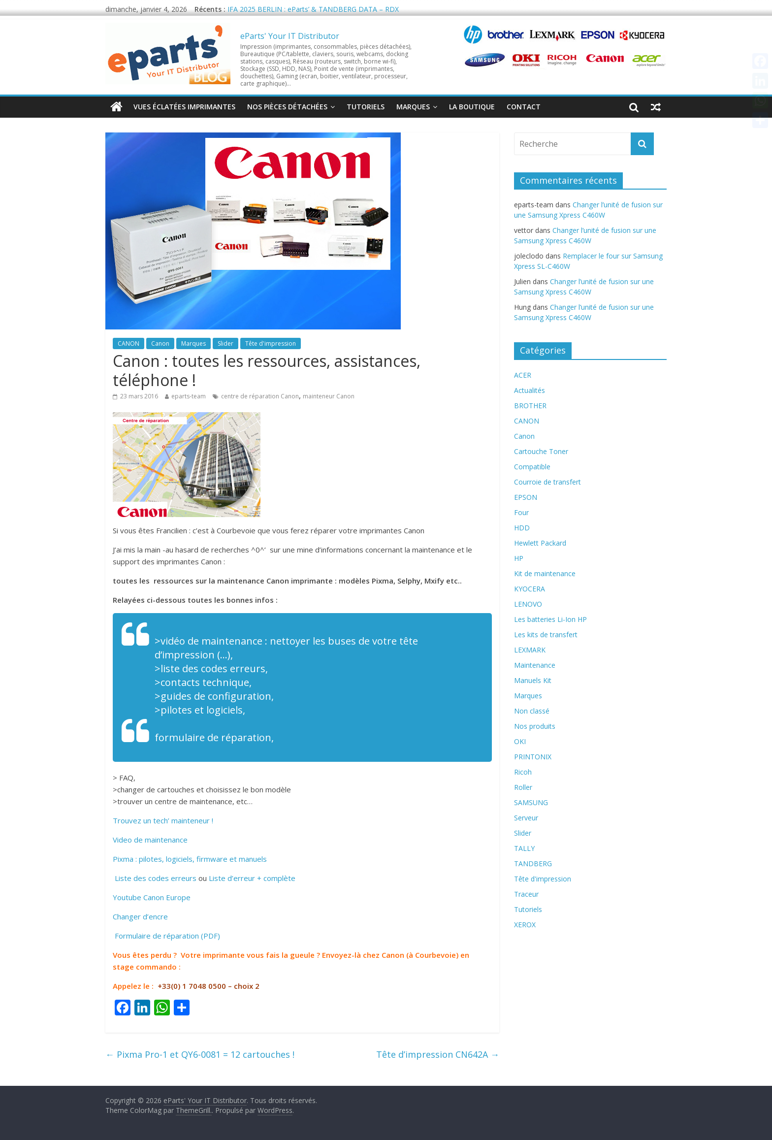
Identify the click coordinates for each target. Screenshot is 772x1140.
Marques (413, 106)
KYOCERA (529, 588)
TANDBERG (533, 863)
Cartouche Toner (541, 451)
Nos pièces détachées (287, 106)
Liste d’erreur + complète (252, 878)
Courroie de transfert (547, 482)
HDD (522, 527)
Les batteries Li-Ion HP (550, 619)
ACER (522, 375)
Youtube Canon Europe (152, 897)
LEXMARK (530, 649)
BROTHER (530, 405)
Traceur (526, 894)
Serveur (526, 817)
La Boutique (472, 106)
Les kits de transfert (546, 634)
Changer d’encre (140, 916)
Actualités (529, 390)
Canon (160, 343)
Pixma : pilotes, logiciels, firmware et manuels (190, 859)
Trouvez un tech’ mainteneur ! (163, 820)
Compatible (532, 466)
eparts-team (188, 396)
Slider (225, 343)
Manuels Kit (532, 680)
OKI (520, 741)
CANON (128, 343)
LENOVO (528, 604)
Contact (524, 106)
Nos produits (534, 726)
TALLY (524, 848)
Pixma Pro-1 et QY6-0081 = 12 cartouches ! (199, 1054)
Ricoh (523, 772)
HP (518, 558)
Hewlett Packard (540, 543)
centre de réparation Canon (260, 396)
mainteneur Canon (328, 396)
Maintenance (534, 665)
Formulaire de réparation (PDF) (166, 936)
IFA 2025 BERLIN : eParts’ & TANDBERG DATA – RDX (313, 9)
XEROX (525, 924)
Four (521, 512)
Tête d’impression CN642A (437, 1054)
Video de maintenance (150, 840)
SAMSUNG (531, 802)
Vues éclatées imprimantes (184, 106)
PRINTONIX (532, 756)
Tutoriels (366, 106)
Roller (523, 787)
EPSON (525, 497)
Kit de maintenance (545, 573)
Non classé (531, 711)
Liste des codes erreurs (154, 878)
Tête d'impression (270, 343)
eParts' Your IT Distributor (289, 36)
